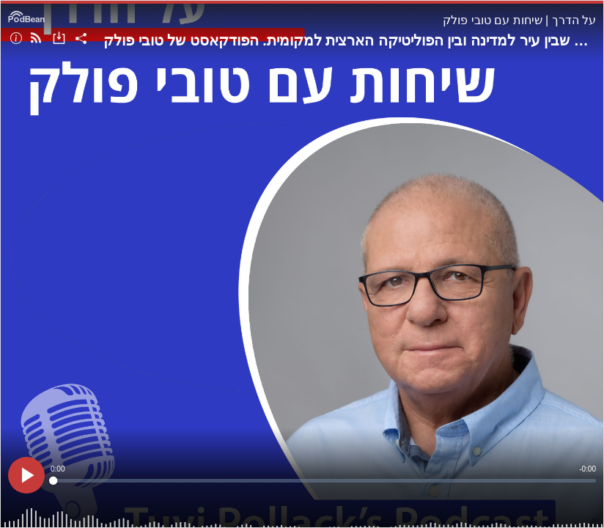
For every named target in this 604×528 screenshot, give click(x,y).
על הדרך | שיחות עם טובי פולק (519, 20)
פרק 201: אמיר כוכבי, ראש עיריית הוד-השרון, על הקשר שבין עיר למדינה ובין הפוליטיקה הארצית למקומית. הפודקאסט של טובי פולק (349, 40)
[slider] (323, 481)
